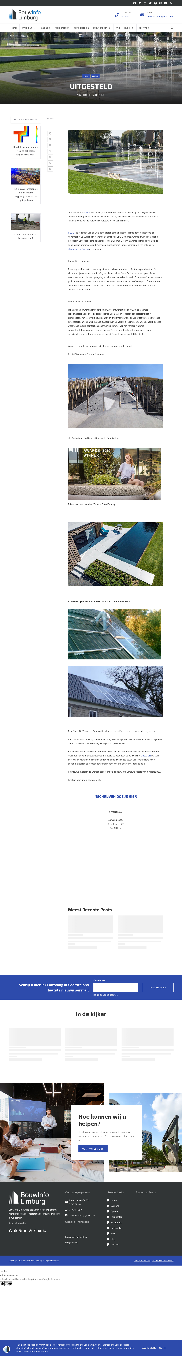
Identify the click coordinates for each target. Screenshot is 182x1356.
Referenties (116, 1222)
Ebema (86, 212)
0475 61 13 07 (128, 16)
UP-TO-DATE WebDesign (163, 1260)
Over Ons (115, 1205)
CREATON (146, 755)
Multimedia (116, 1227)
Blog (113, 1239)
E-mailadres (99, 980)
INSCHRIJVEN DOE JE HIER (115, 796)
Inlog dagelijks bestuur (76, 1236)
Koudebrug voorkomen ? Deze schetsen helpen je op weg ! (25, 150)
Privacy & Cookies (142, 1260)
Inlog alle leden (72, 1242)
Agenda (114, 1211)
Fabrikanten (116, 1216)
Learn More (149, 1347)
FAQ (113, 1233)
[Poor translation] (8, 1283)
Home (86, 76)
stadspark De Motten (78, 248)
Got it (163, 1347)
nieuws (95, 76)
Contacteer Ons (93, 1148)
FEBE (71, 232)
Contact (115, 1244)
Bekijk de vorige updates (105, 994)
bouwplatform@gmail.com (160, 16)
